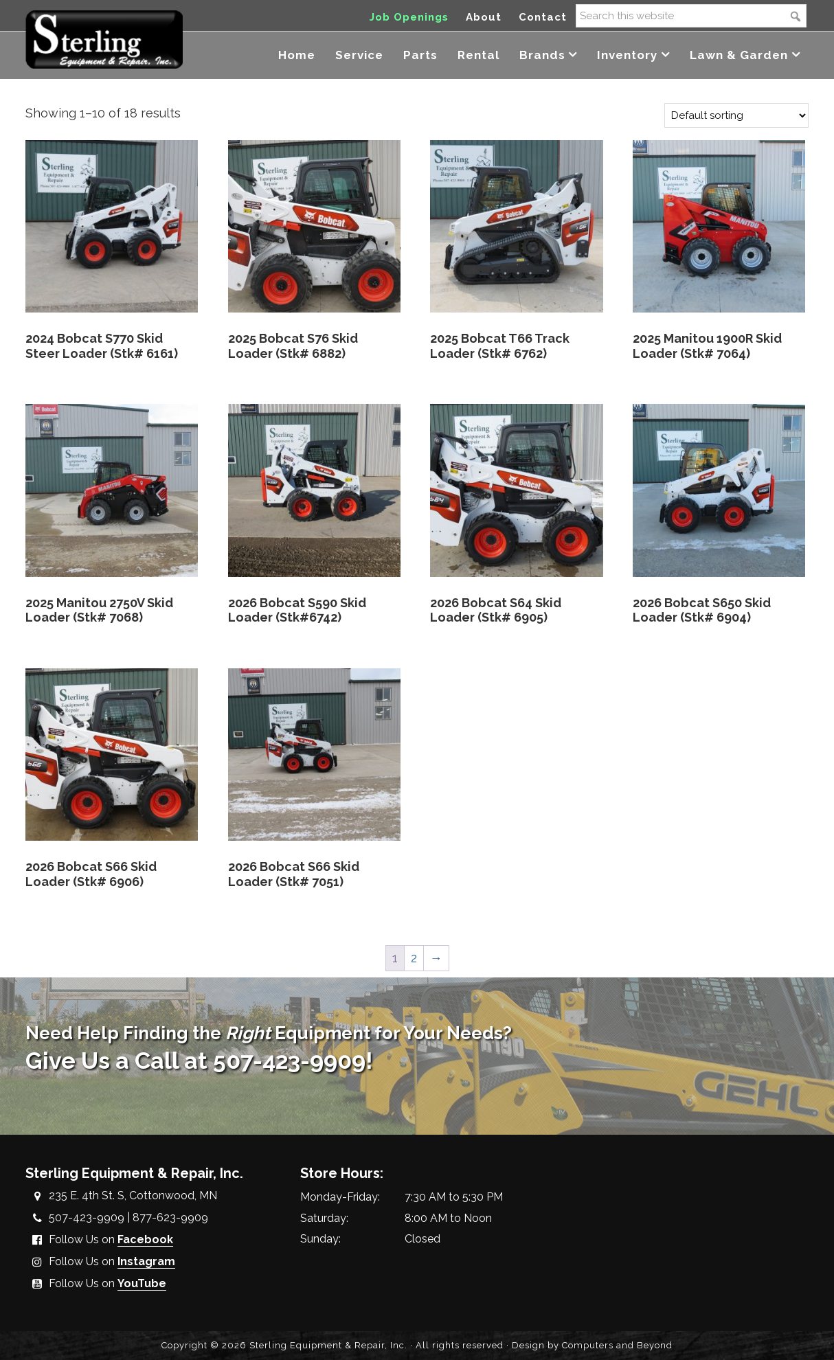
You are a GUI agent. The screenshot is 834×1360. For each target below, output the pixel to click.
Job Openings (409, 17)
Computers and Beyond (617, 1345)
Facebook (145, 1239)
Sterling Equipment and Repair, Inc (104, 39)
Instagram (146, 1261)
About (483, 17)
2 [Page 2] (414, 958)
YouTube (141, 1283)
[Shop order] (736, 115)
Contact (543, 17)
